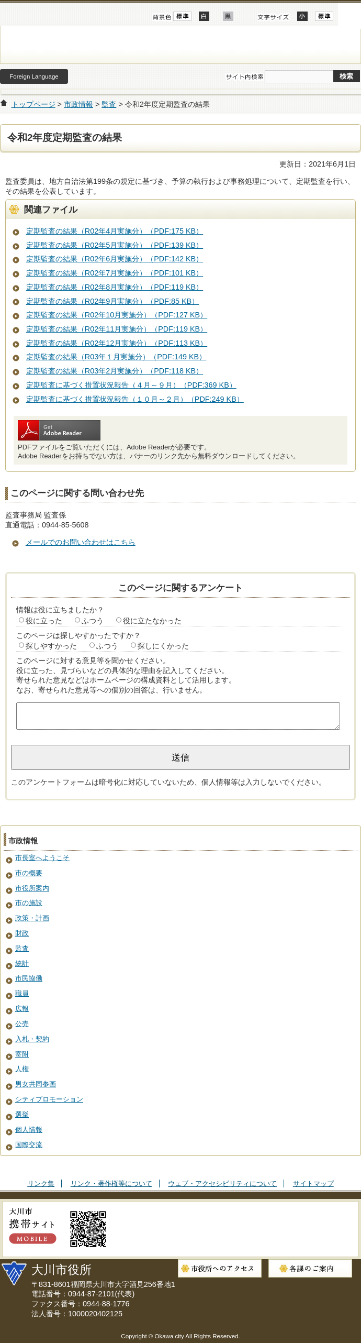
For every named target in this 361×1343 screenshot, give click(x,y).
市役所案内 (32, 888)
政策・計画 (32, 918)
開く (349, 14)
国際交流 (28, 1145)
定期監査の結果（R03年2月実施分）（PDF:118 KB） (114, 371)
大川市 (180, 44)
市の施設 (28, 903)
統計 (22, 963)
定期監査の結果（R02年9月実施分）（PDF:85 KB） (112, 301)
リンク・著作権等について (111, 1183)
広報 (22, 1008)
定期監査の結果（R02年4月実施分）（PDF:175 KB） (114, 231)
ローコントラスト (228, 16)
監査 (108, 104)
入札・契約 (32, 1039)
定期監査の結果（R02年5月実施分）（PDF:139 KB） (114, 245)
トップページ (33, 104)
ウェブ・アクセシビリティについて (222, 1183)
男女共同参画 (35, 1084)
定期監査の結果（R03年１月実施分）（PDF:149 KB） (116, 357)
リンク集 (40, 1183)
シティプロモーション (49, 1099)
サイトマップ (313, 1183)
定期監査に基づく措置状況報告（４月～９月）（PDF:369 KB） (131, 385)
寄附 (22, 1054)
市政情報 (78, 104)
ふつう (93, 621)
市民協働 (28, 978)
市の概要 (28, 873)
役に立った (44, 621)
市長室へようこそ (42, 858)
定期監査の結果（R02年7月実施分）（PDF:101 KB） (114, 273)
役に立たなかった (152, 621)
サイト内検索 (244, 77)
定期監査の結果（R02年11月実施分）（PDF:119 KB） (116, 329)
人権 (22, 1069)
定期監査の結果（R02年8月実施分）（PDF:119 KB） (114, 287)
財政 (22, 933)
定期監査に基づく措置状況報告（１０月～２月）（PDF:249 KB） (135, 399)
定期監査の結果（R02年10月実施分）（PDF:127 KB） (116, 315)
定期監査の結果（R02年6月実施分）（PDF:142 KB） (114, 259)
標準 (324, 16)
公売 (22, 1024)
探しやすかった (51, 646)
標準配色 (182, 16)
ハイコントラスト (204, 16)
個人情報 (28, 1129)
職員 (22, 993)
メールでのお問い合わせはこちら (81, 542)
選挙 (22, 1114)
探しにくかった (163, 646)
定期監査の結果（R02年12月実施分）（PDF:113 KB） (116, 343)
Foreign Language (33, 76)
